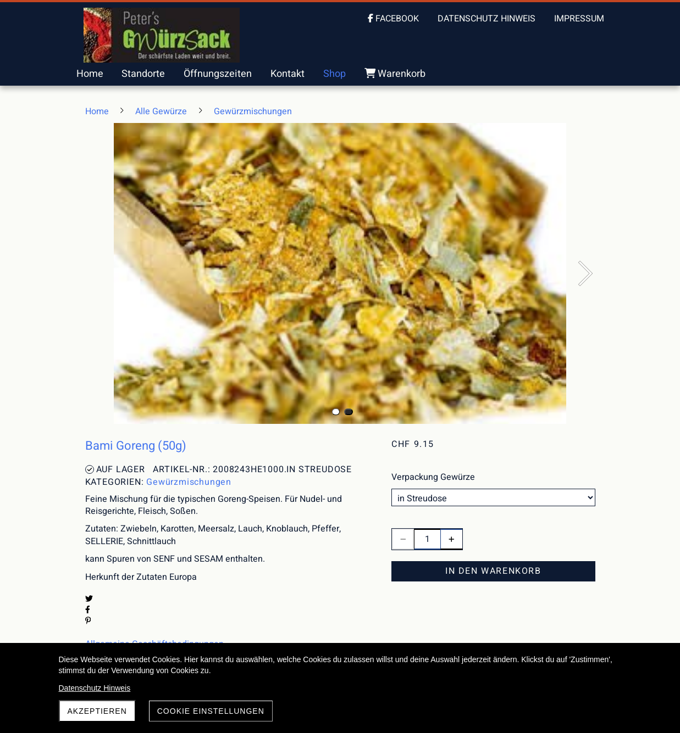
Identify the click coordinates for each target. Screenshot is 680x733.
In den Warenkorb (493, 571)
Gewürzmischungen (188, 482)
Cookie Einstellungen (210, 711)
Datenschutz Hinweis (95, 688)
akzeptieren (97, 711)
